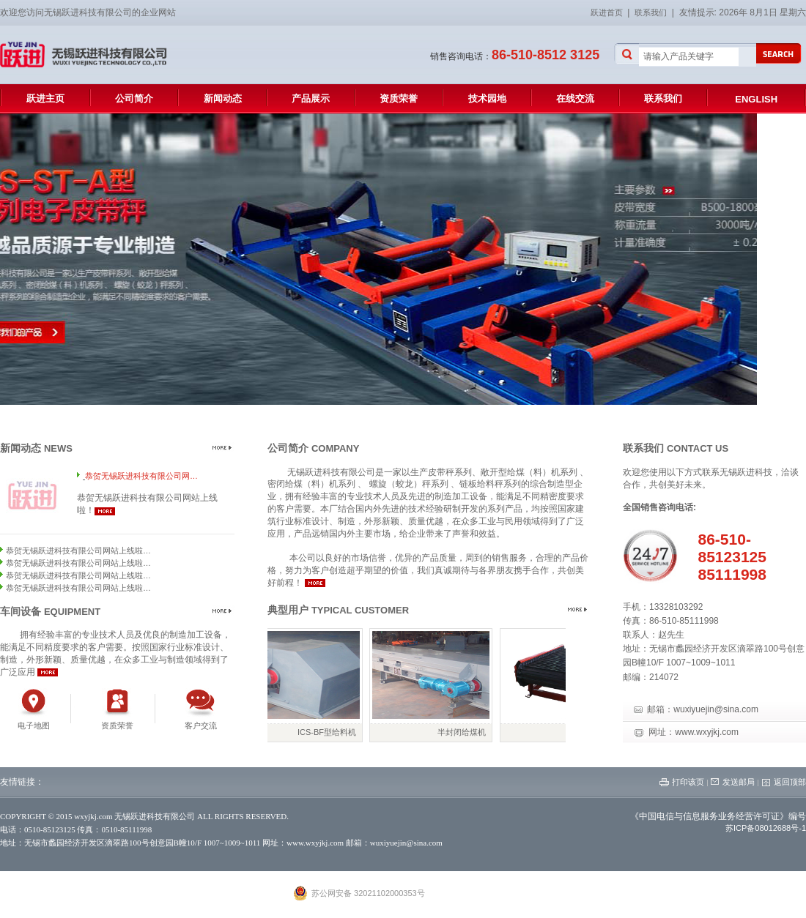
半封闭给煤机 (467, 732)
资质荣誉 (399, 98)
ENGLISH (756, 99)
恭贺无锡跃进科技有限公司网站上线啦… (78, 550)
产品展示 (311, 98)
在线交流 (575, 98)
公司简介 (134, 98)
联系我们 (651, 12)
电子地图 (34, 725)
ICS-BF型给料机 (332, 732)
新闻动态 (223, 98)
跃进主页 (45, 98)
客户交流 (201, 725)
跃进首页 (609, 12)
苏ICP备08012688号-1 (765, 828)
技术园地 (487, 98)
